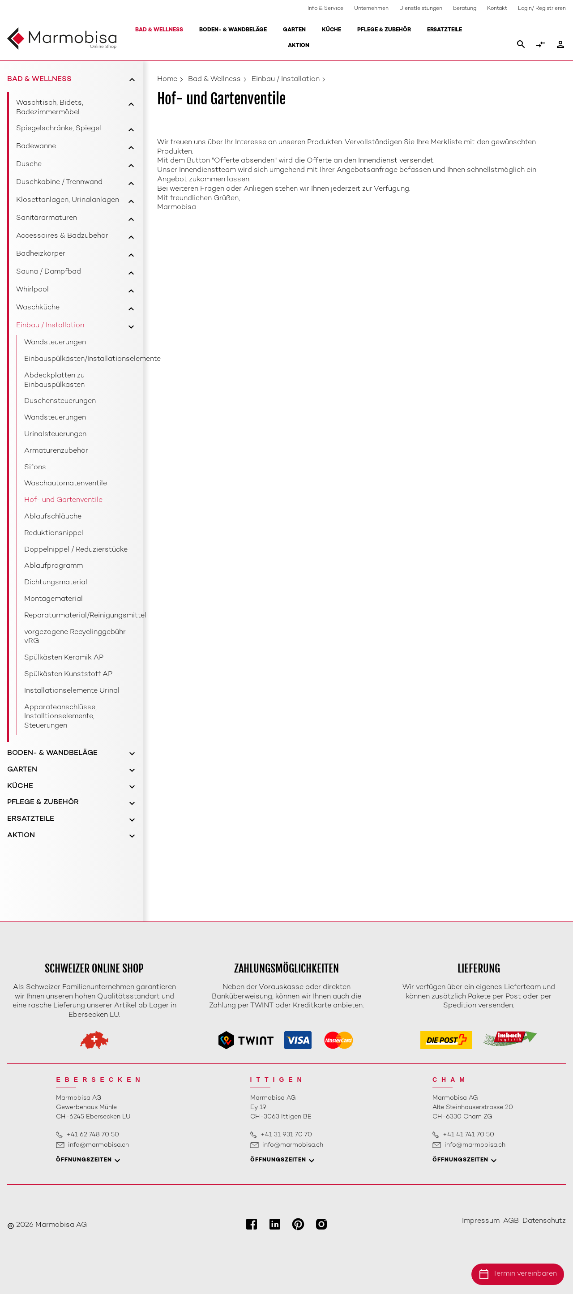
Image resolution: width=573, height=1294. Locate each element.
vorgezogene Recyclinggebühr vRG (75, 637)
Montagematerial (53, 599)
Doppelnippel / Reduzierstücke (76, 550)
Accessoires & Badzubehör (62, 236)
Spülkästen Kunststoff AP (68, 674)
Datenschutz (544, 1221)
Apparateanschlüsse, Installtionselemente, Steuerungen (60, 717)
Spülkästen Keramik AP (63, 658)
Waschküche (38, 308)
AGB (511, 1221)
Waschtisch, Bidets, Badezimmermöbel (49, 107)
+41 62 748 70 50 (92, 1134)
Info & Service (325, 9)
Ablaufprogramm (53, 566)
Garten (294, 30)
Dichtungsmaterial (55, 583)
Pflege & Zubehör (384, 30)
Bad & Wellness (159, 30)
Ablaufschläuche (52, 517)
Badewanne (36, 146)
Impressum (481, 1221)
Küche (331, 30)
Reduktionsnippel (53, 533)
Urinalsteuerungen (55, 434)
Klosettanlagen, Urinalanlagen (67, 200)
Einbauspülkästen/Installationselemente (80, 359)
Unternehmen (371, 9)
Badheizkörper (40, 254)
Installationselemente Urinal (72, 691)
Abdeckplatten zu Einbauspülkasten (54, 380)
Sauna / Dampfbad (48, 272)
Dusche (29, 164)
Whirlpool (32, 290)
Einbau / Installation (50, 326)
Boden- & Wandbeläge (233, 30)
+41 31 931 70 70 (286, 1134)
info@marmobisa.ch (98, 1145)
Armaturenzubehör (56, 451)
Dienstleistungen (420, 9)
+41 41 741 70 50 (468, 1134)
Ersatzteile (444, 30)
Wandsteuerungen (55, 343)
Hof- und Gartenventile (63, 500)
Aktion (298, 46)
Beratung (464, 9)
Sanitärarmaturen (46, 218)
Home (167, 79)
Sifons (35, 467)
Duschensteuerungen (60, 401)
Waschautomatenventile (65, 484)
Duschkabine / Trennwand (59, 182)
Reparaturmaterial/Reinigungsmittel (80, 616)
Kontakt (497, 9)
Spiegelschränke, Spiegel (58, 129)
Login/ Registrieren (542, 9)
